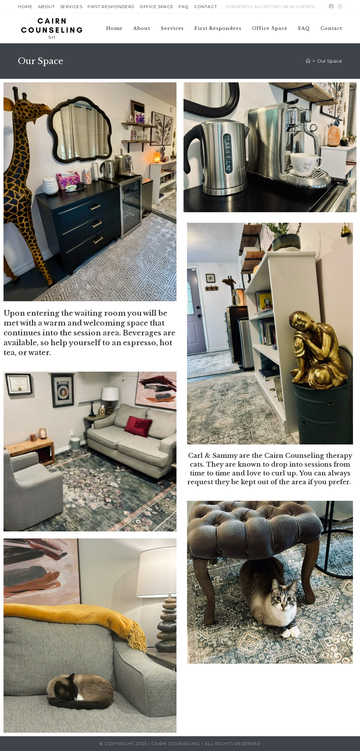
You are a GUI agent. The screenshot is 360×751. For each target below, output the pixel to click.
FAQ (184, 6)
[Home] (308, 61)
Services (71, 6)
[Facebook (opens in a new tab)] (331, 6)
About (46, 6)
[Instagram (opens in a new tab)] (339, 6)
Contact (205, 6)
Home (25, 6)
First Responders (111, 6)
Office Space (156, 6)
